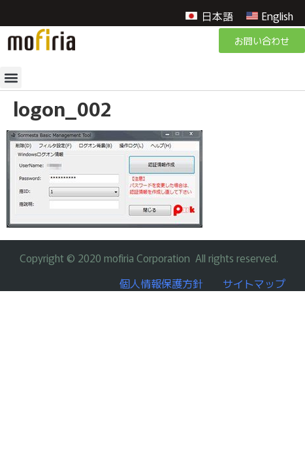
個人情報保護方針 (161, 283)
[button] (11, 77)
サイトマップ (254, 283)
